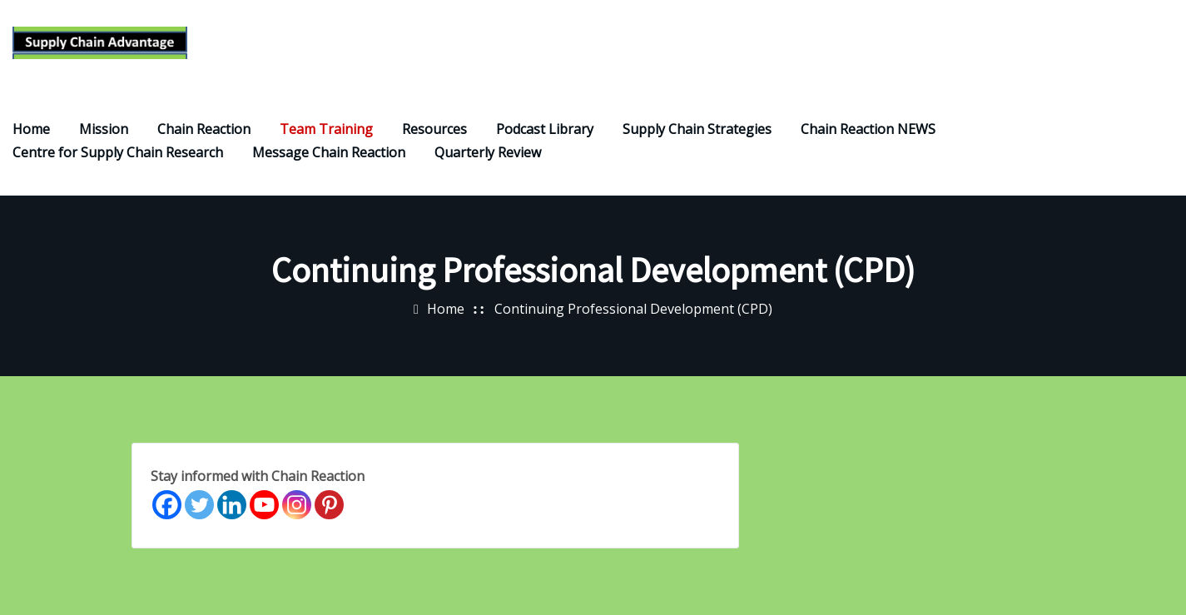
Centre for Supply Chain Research (117, 152)
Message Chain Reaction (328, 152)
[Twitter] (199, 504)
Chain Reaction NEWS (868, 129)
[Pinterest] (329, 504)
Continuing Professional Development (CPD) (633, 309)
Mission (103, 129)
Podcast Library (544, 129)
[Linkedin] (231, 504)
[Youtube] (264, 504)
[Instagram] (296, 504)
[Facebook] (166, 504)
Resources (434, 129)
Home (31, 129)
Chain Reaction (204, 129)
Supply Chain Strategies (697, 129)
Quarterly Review (487, 152)
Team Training (326, 129)
